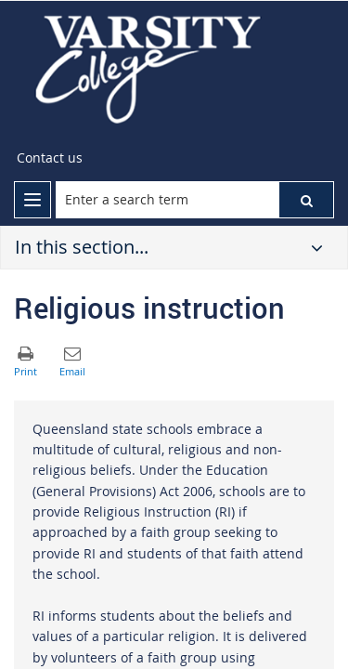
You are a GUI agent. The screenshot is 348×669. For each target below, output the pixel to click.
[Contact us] (49, 158)
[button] (306, 199)
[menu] (32, 199)
